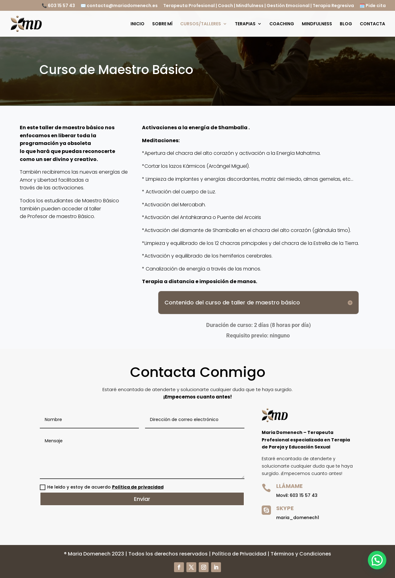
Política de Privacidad (239, 553)
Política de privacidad (138, 487)
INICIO (137, 24)
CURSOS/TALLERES (200, 24)
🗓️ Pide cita (373, 6)
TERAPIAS (245, 24)
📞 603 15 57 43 (58, 6)
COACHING (281, 24)
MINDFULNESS (317, 24)
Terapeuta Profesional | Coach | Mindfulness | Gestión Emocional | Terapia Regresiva (258, 6)
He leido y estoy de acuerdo (102, 487)
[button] (379, 566)
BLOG (346, 24)
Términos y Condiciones (301, 553)
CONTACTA (372, 24)
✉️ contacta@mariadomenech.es (119, 6)
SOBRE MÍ (162, 24)
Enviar (142, 499)
